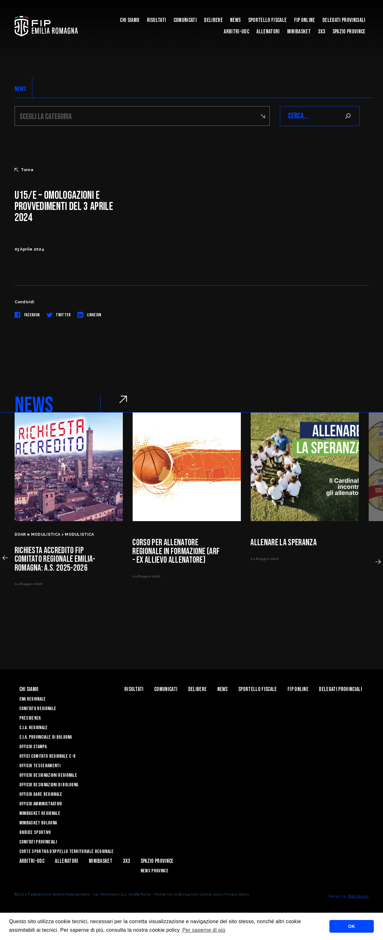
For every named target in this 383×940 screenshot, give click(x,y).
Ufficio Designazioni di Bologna (48, 785)
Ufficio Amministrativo (40, 804)
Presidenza (30, 718)
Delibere (213, 20)
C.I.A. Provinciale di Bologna (45, 737)
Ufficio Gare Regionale (41, 794)
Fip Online (304, 20)
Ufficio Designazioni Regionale (48, 775)
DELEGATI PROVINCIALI (343, 20)
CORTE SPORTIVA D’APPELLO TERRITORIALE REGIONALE (66, 852)
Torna (24, 170)
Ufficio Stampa (33, 747)
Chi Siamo (129, 20)
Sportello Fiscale (267, 20)
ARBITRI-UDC (236, 31)
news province (154, 871)
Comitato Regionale (37, 709)
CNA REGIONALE (32, 699)
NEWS (20, 89)
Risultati (156, 20)
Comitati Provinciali (38, 842)
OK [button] (351, 926)
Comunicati (185, 20)
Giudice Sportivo (35, 832)
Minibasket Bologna (38, 823)
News (235, 20)
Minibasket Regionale (39, 813)
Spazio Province (349, 31)
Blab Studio (358, 896)
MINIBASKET (299, 31)
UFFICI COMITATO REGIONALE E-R (47, 756)
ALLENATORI (268, 31)
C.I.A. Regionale (33, 728)
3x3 (321, 31)
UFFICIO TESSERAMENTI (39, 766)
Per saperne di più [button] (204, 930)
